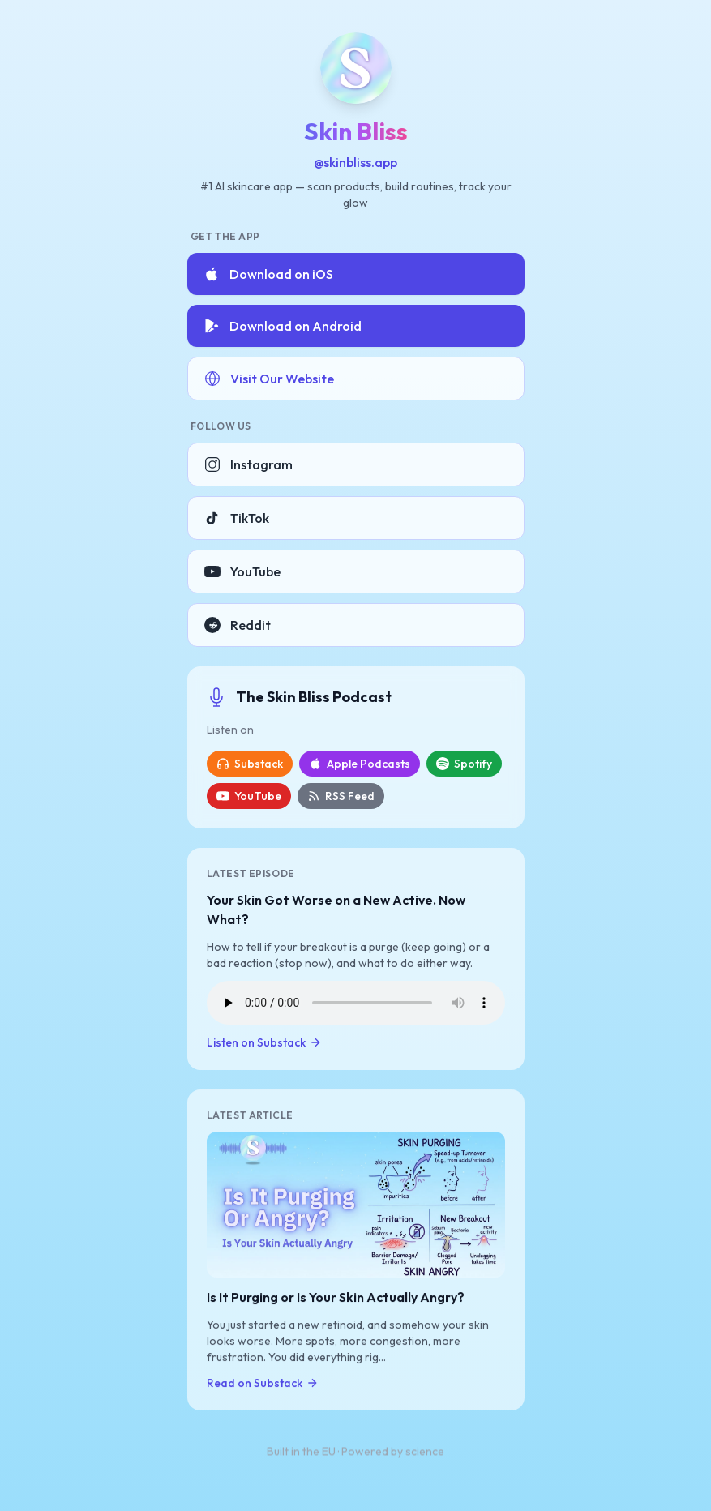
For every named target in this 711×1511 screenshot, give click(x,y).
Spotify (464, 763)
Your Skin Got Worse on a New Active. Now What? (336, 909)
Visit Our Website (269, 378)
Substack (249, 763)
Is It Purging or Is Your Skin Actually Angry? (336, 1298)
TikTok (236, 518)
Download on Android (282, 326)
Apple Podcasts (359, 763)
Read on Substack (263, 1383)
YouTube (242, 571)
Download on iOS (268, 274)
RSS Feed (341, 796)
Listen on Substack (264, 1042)
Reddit (237, 625)
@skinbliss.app (355, 162)
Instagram (248, 464)
